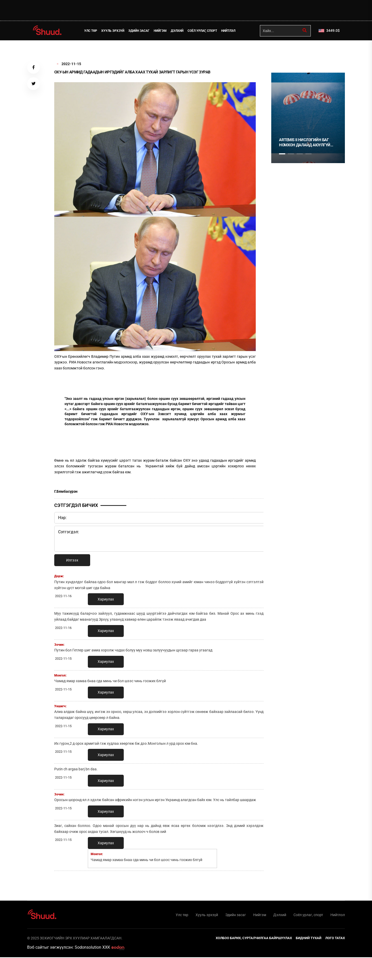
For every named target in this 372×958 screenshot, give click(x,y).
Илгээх (72, 560)
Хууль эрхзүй (113, 31)
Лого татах (335, 938)
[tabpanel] (308, 118)
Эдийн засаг (140, 31)
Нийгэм (161, 31)
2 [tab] (291, 153)
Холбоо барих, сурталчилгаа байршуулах (254, 938)
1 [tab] (282, 51)
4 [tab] (308, 153)
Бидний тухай (308, 938)
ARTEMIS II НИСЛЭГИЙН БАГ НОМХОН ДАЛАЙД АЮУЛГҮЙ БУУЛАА (304, 143)
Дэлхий (178, 31)
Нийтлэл (229, 31)
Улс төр (91, 31)
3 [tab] (300, 153)
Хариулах (106, 599)
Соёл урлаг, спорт (203, 31)
